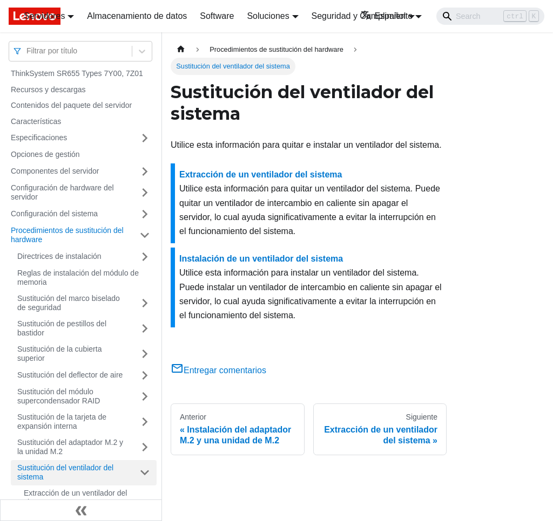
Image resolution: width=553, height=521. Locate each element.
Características (36, 121)
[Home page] (181, 49)
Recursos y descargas (48, 89)
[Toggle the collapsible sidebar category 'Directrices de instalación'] (145, 256)
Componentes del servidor (55, 171)
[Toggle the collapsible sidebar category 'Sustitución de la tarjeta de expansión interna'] (145, 422)
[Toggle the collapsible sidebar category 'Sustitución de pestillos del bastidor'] (145, 328)
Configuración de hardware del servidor (62, 192)
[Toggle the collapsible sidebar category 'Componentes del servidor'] (145, 171)
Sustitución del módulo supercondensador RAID (58, 396)
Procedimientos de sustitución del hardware (67, 235)
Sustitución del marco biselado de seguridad (68, 303)
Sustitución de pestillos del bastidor (61, 328)
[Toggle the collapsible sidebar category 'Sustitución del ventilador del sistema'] (145, 472)
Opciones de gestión (45, 154)
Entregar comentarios (218, 370)
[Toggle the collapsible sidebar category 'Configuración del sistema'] (145, 214)
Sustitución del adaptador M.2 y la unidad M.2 (70, 447)
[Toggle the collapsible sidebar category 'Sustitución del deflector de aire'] (145, 375)
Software (217, 15)
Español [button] (383, 15)
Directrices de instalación (59, 256)
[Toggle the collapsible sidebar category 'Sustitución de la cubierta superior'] (145, 354)
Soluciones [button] (268, 15)
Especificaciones (39, 137)
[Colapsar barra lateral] (81, 510)
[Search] (490, 16)
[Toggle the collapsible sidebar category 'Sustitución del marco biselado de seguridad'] (145, 303)
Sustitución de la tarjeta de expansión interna (61, 422)
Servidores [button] (44, 15)
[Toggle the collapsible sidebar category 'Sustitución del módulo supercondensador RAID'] (145, 396)
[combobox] (27, 51)
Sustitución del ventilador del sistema (65, 472)
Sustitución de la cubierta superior (59, 354)
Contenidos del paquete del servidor (71, 105)
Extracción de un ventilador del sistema (75, 498)
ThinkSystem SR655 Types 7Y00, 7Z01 (77, 73)
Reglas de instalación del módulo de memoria (78, 278)
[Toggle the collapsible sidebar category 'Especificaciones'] (145, 138)
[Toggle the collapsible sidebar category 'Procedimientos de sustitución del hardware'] (145, 235)
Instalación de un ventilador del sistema (261, 258)
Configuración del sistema (54, 213)
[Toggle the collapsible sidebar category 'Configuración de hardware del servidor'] (145, 192)
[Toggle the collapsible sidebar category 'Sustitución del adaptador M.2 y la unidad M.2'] (145, 447)
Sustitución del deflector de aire (70, 375)
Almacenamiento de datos (137, 15)
